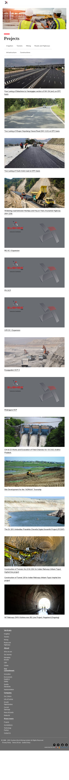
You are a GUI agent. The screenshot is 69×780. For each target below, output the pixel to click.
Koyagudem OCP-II (12, 370)
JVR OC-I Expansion (12, 330)
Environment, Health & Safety (8, 679)
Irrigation (9, 46)
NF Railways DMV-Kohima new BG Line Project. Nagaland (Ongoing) (31, 617)
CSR (5, 662)
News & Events (9, 712)
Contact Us (7, 733)
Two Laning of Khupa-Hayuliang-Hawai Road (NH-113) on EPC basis (32, 131)
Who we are (8, 651)
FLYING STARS (63, 747)
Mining (28, 46)
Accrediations (8, 725)
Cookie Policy (26, 742)
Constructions (25, 52)
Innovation (7, 674)
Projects (6, 722)
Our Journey (8, 654)
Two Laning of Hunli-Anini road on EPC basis (22, 171)
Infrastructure (11, 52)
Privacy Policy (6, 742)
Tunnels (19, 46)
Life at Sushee (8, 699)
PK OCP (7, 290)
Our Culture (7, 696)
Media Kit (7, 715)
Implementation (9, 689)
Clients (6, 665)
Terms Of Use (16, 742)
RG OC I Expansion (12, 250)
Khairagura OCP (10, 410)
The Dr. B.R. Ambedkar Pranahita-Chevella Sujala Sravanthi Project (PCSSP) (34, 529)
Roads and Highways (42, 46)
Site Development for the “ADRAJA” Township (22, 489)
